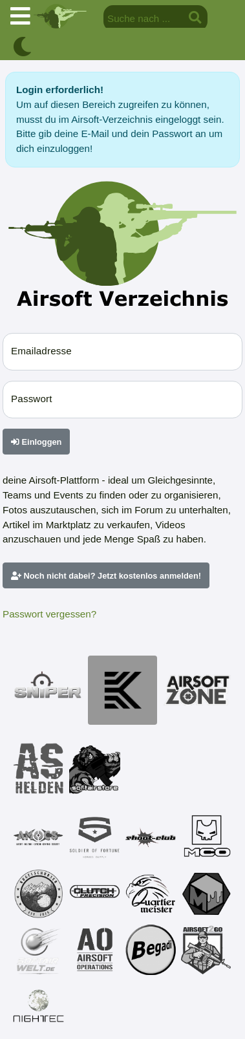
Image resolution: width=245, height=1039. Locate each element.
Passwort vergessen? (49, 613)
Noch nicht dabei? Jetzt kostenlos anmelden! (106, 576)
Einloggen (36, 442)
